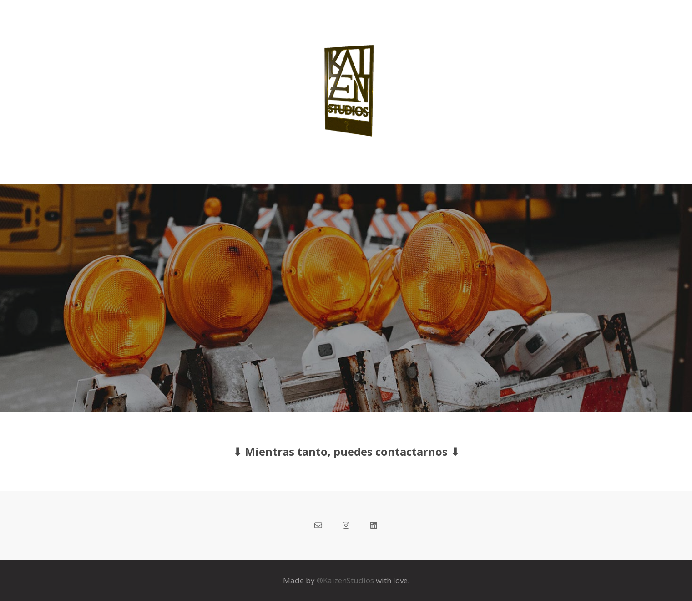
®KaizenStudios (345, 580)
